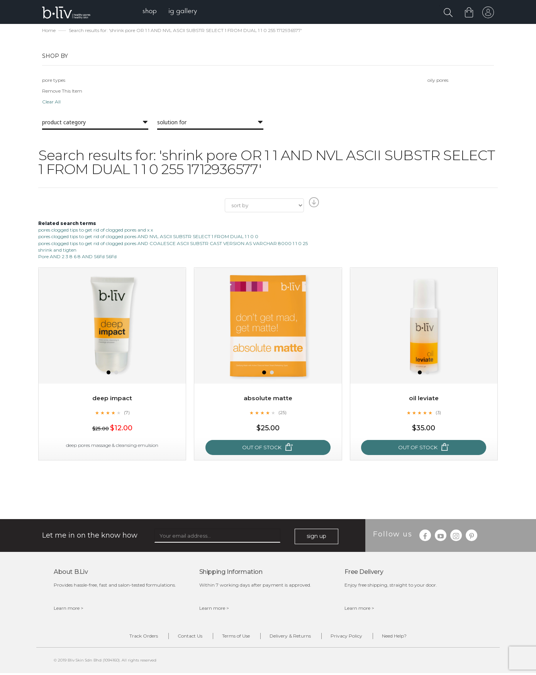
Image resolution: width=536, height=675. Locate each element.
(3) (438, 413)
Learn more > (68, 609)
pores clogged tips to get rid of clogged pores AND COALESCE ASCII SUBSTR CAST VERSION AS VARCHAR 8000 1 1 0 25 (173, 244)
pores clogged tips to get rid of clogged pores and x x (95, 230)
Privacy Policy (353, 637)
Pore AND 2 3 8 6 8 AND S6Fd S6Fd (77, 257)
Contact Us (183, 637)
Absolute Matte (268, 399)
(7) (126, 413)
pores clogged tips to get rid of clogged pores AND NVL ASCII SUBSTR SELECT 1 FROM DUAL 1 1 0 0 (148, 237)
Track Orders (132, 637)
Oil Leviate (424, 399)
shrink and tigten (57, 251)
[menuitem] (152, 12)
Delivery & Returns (292, 637)
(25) (282, 413)
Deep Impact (112, 399)
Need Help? (406, 637)
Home (49, 31)
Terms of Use (234, 637)
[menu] (172, 12)
